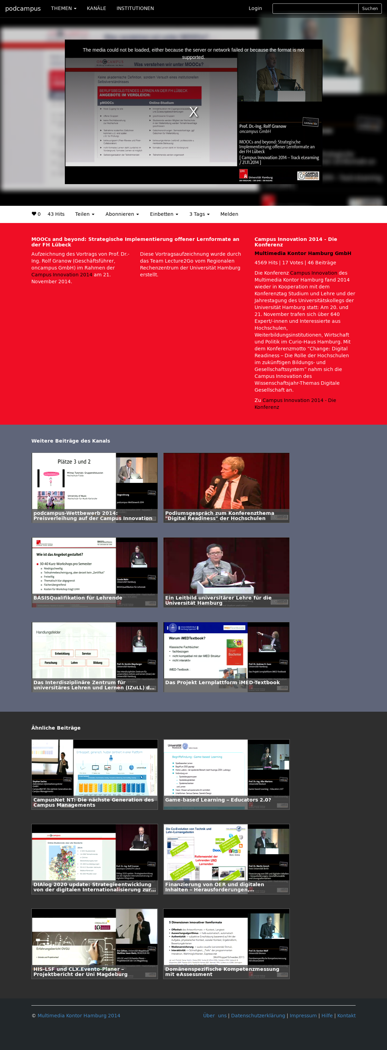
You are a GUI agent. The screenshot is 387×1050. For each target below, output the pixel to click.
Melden (229, 214)
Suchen (370, 8)
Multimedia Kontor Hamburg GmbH (303, 253)
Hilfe (327, 1016)
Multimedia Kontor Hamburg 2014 (79, 1016)
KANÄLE (96, 8)
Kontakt (346, 1016)
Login (255, 8)
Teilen (85, 214)
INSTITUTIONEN (135, 8)
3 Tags (199, 214)
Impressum (303, 1016)
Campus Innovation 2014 (61, 275)
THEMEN (64, 8)
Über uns (215, 1016)
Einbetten (164, 214)
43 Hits (56, 214)
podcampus (23, 8)
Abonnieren (122, 214)
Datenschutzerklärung (258, 1016)
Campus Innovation (313, 273)
